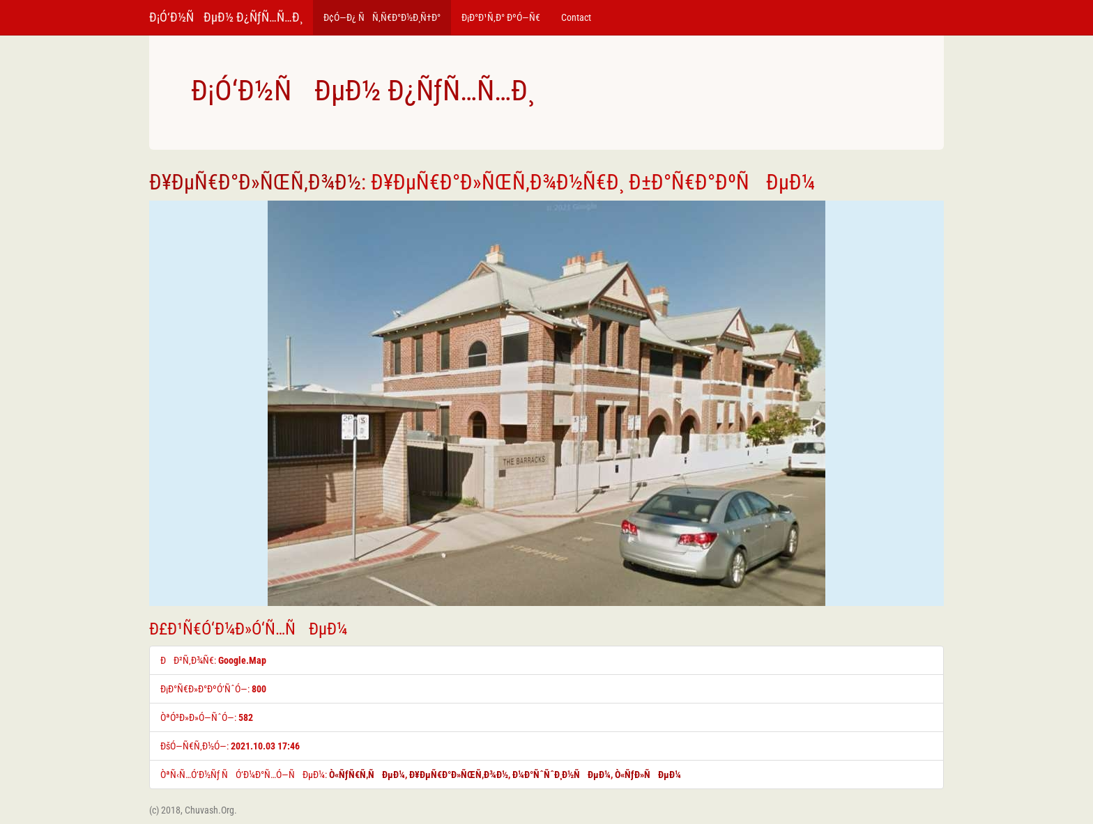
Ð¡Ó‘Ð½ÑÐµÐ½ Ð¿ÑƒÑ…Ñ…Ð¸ (226, 17)
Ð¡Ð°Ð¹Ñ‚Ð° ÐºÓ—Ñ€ (500, 17)
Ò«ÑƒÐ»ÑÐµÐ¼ (648, 774)
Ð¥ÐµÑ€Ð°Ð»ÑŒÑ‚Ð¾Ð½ (255, 182)
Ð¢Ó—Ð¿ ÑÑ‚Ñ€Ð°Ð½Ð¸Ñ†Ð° (382, 17)
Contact (576, 17)
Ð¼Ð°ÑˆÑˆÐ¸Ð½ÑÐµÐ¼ (561, 774)
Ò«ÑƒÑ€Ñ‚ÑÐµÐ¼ (367, 774)
